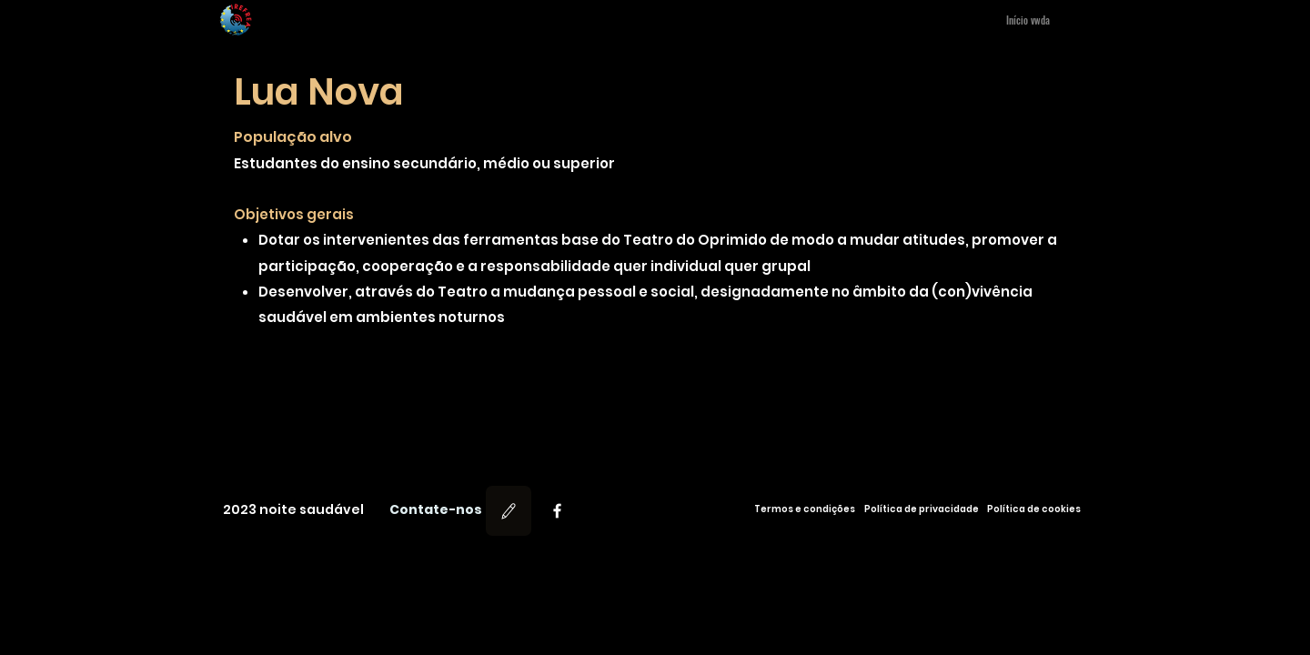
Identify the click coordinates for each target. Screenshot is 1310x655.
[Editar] (508, 511)
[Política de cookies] (1033, 509)
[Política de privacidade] (921, 509)
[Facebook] (557, 510)
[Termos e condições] (804, 509)
